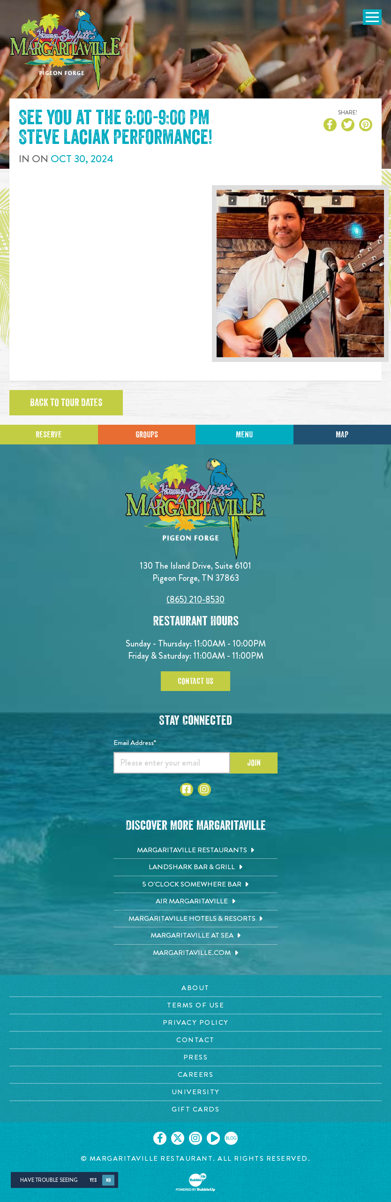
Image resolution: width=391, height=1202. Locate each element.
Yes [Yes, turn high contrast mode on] (93, 1180)
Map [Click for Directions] (342, 434)
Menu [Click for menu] (244, 434)
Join (254, 763)
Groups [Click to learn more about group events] (146, 434)
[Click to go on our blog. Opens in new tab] (231, 1138)
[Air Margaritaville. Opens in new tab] (195, 901)
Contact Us (195, 681)
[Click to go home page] (65, 49)
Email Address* (134, 742)
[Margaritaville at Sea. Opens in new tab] (195, 935)
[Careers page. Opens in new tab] (195, 1075)
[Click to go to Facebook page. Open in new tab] (186, 789)
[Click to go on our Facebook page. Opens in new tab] (159, 1138)
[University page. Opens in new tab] (195, 1092)
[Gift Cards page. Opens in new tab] (195, 1109)
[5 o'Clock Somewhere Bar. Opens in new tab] (195, 884)
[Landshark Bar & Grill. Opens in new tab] (195, 867)
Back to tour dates (66, 403)
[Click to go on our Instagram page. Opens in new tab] (195, 1138)
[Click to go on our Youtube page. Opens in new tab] (213, 1138)
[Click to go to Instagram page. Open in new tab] (204, 789)
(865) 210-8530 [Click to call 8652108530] (195, 599)
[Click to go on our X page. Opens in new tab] (177, 1138)
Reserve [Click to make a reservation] (49, 434)
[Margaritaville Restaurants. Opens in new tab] (195, 850)
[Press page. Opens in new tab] (195, 1057)
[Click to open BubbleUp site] (195, 1182)
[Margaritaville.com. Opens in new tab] (195, 953)
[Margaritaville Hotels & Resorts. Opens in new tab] (195, 918)
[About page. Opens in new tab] (195, 988)
